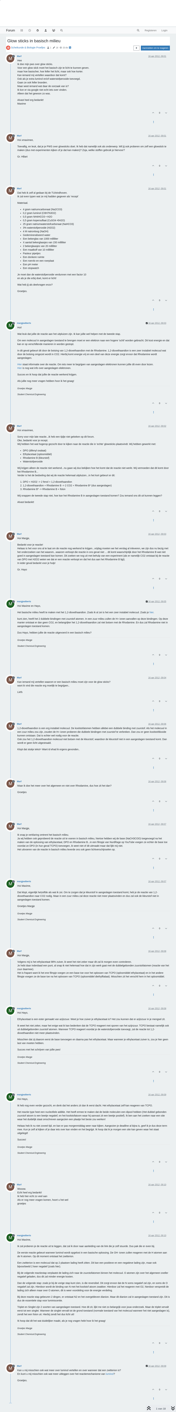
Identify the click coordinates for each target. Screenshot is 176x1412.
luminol (110, 1374)
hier (152, 612)
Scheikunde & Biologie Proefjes (28, 47)
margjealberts (24, 323)
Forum (10, 30)
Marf (19, 56)
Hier (19, 364)
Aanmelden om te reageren (155, 48)
